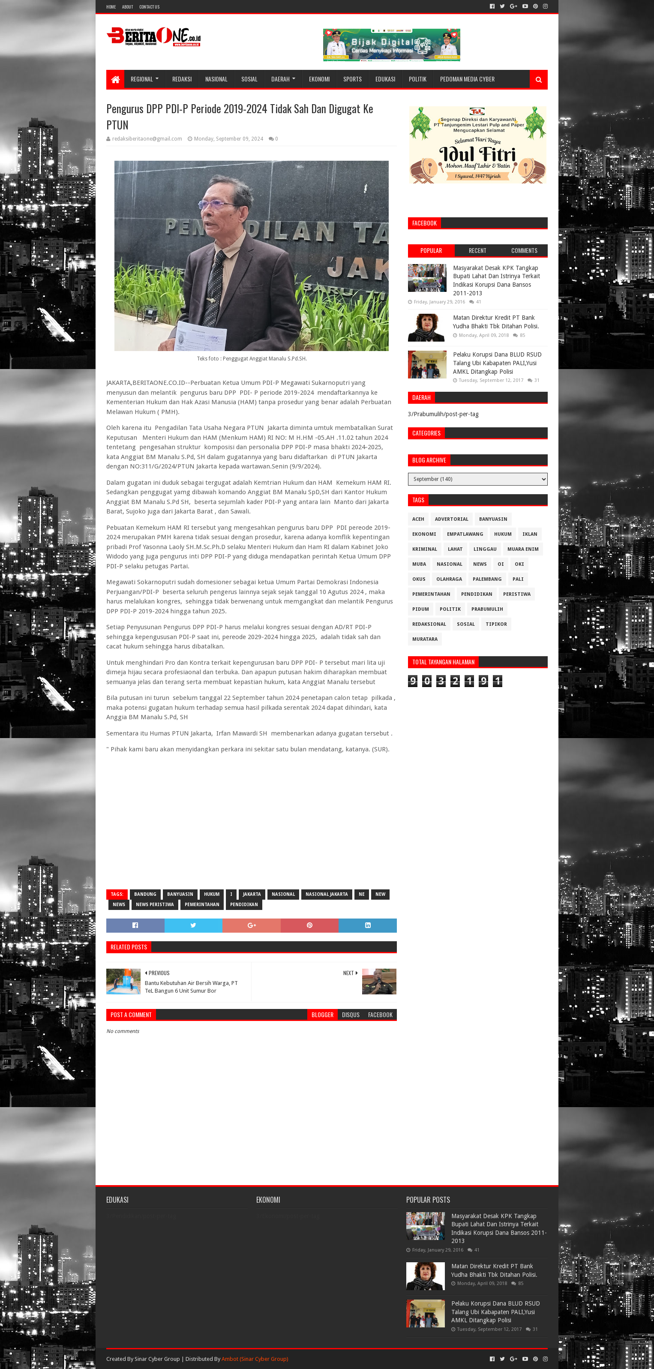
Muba (419, 564)
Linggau (485, 549)
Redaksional (429, 624)
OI (501, 564)
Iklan (529, 534)
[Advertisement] (251, 821)
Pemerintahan (202, 904)
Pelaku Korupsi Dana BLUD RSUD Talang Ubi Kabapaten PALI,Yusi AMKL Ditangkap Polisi (497, 363)
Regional (142, 78)
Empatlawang (465, 534)
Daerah (280, 78)
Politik (417, 78)
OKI (519, 564)
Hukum (211, 894)
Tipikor (496, 624)
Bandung (145, 894)
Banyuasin (180, 894)
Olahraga (449, 579)
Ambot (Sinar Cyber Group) (255, 1359)
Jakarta (252, 894)
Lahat (455, 549)
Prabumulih (487, 609)
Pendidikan (244, 904)
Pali (518, 579)
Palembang (487, 579)
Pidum (420, 609)
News (119, 904)
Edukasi (385, 78)
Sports (352, 78)
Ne (362, 894)
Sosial (249, 78)
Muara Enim (523, 549)
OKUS (419, 579)
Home (111, 6)
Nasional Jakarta (327, 894)
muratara (425, 639)
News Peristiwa (155, 904)
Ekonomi (319, 78)
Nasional (216, 78)
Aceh (418, 519)
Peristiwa (517, 594)
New (380, 894)
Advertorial (451, 519)
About (127, 6)
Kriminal (424, 549)
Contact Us (149, 6)
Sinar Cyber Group (157, 1359)
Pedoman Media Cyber (467, 78)
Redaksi (182, 78)
